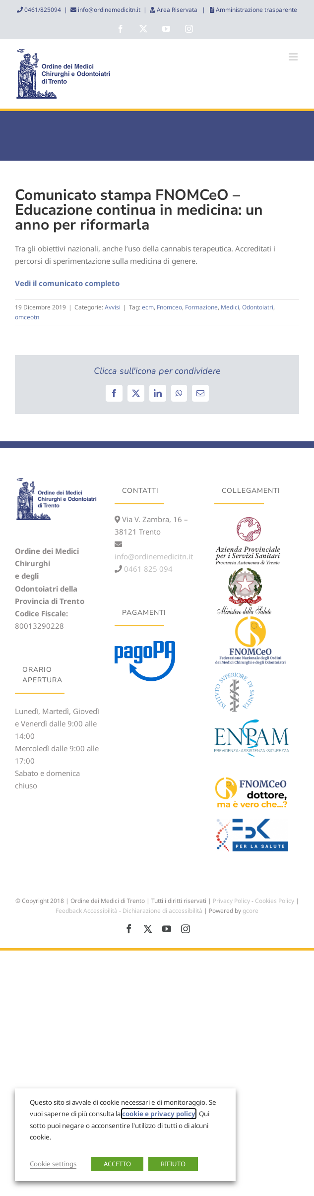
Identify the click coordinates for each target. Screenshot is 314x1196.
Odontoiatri (257, 307)
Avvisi (113, 307)
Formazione (201, 307)
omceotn (27, 317)
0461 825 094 (147, 569)
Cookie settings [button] (53, 1163)
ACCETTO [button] (117, 1163)
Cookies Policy (274, 901)
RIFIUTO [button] (173, 1163)
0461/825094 (42, 9)
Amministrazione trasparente (255, 9)
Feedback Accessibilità (87, 910)
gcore (250, 910)
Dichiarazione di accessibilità (162, 910)
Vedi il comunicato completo (67, 283)
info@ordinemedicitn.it (108, 9)
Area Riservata (177, 9)
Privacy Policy (231, 901)
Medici (230, 307)
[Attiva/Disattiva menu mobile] (294, 57)
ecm (148, 307)
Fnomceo (169, 307)
